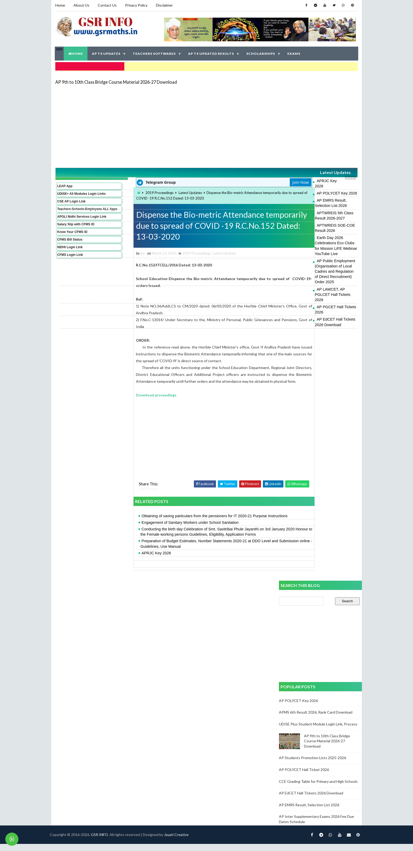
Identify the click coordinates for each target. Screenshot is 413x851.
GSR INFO (104, 841)
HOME (75, 52)
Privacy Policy (136, 5)
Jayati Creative (181, 841)
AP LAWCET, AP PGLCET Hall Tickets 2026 (309, 245)
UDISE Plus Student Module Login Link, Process (318, 731)
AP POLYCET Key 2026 (292, 186)
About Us (81, 5)
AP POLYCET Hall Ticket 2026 (304, 777)
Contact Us (106, 5)
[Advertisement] (206, 124)
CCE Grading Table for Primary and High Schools (318, 788)
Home (60, 5)
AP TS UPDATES (106, 52)
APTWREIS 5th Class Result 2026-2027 (306, 201)
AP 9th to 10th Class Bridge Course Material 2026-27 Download (116, 80)
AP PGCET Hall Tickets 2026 (296, 252)
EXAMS (294, 52)
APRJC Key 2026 (287, 179)
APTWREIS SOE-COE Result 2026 (302, 208)
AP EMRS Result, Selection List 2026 (303, 193)
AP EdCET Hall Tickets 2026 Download (305, 259)
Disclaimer (164, 5)
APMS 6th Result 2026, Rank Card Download (315, 719)
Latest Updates (307, 170)
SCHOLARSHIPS (261, 52)
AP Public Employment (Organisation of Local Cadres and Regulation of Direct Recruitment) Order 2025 (314, 232)
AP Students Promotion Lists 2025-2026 (312, 765)
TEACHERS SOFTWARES (154, 52)
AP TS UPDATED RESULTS (211, 52)
